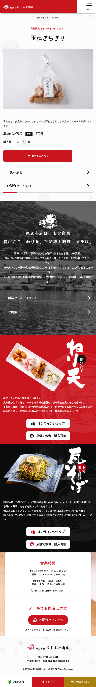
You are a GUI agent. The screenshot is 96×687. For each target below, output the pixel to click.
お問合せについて (19, 186)
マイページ (50, 682)
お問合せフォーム (51, 620)
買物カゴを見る (82, 682)
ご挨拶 (12, 312)
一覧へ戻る (15, 172)
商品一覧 (53, 18)
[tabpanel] (48, 79)
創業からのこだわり (22, 298)
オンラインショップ (51, 423)
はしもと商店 (42, 18)
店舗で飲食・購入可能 (51, 436)
